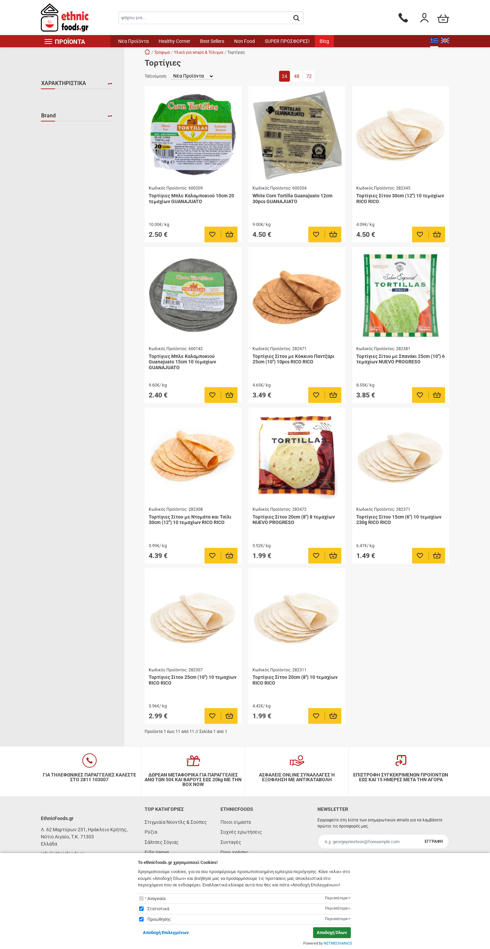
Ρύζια (151, 832)
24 (284, 76)
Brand (48, 123)
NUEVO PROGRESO (70, 148)
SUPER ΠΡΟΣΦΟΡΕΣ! (287, 41)
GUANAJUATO (64, 138)
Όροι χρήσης (234, 852)
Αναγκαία (156, 898)
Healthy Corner (174, 41)
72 (309, 76)
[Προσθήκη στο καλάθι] (230, 234)
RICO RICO (60, 158)
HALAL (56, 97)
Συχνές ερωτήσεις (241, 832)
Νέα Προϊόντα (133, 41)
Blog (324, 41)
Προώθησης (159, 919)
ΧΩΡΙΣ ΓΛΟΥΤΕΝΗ (68, 107)
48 (296, 76)
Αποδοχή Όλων (332, 932)
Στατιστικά (158, 908)
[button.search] (296, 18)
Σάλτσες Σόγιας (162, 842)
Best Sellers (212, 41)
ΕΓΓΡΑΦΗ (434, 841)
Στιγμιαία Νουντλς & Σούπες (176, 822)
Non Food (244, 41)
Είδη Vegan (157, 852)
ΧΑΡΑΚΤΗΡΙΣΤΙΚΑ (63, 83)
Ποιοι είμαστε (235, 822)
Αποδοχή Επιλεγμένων (166, 932)
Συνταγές (230, 842)
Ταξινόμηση (155, 76)
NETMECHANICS (338, 943)
